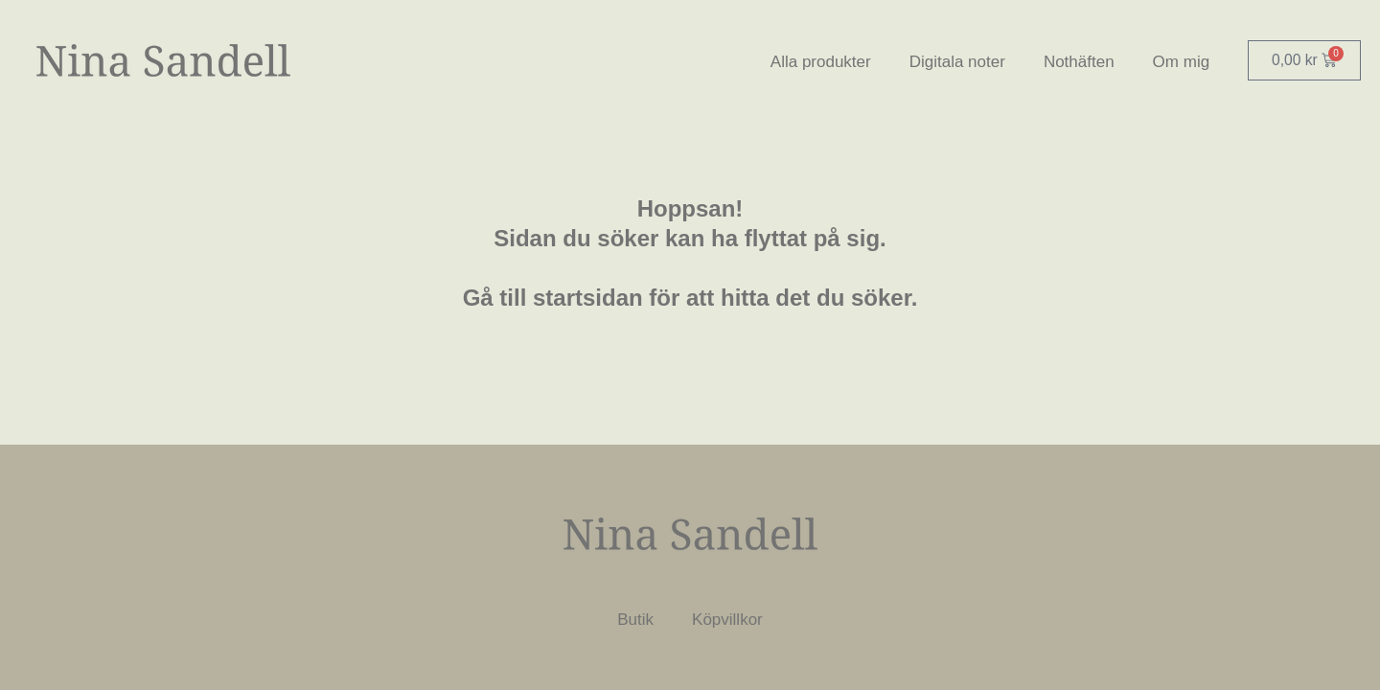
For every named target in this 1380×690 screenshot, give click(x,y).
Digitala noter (955, 62)
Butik (635, 619)
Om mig (1179, 62)
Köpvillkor (727, 619)
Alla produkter (819, 62)
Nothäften (1077, 62)
